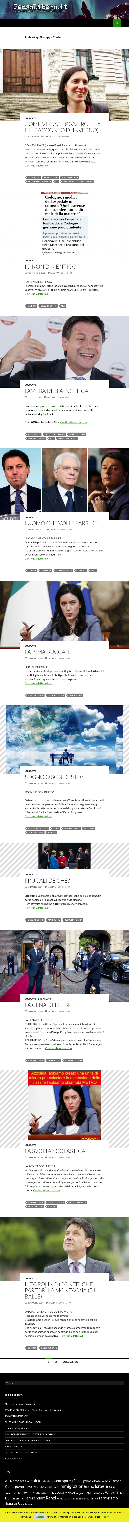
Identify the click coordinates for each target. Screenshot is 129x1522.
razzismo (17, 1498)
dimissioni (46, 570)
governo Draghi (36, 438)
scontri (82, 1499)
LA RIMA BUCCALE (48, 651)
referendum (35, 1498)
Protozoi (56, 405)
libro (20, 1493)
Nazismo (99, 1493)
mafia (30, 1493)
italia (112, 1487)
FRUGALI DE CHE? (47, 880)
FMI (70, 1481)
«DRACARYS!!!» (13, 1446)
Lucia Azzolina (56, 695)
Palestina (114, 1492)
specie (42, 410)
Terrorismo (108, 1498)
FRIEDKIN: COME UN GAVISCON (23, 1422)
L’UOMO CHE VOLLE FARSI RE (61, 523)
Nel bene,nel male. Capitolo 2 (20, 1404)
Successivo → (72, 1361)
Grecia (35, 1486)
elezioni (32, 306)
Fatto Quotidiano (55, 434)
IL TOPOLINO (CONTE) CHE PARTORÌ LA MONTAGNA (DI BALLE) (60, 1290)
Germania (102, 1481)
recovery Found (73, 920)
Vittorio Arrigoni (29, 1504)
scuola (52, 832)
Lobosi (90, 405)
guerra (46, 1486)
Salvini (66, 1499)
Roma (59, 1498)
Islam (92, 1487)
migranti (80, 1493)
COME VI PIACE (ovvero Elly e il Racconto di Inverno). (63, 127)
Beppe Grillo (34, 434)
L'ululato (31, 118)
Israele (101, 1486)
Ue (20, 1503)
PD (56, 181)
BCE (22, 1481)
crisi (44, 1481)
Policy (106, 1516)
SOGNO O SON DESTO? (54, 776)
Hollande (54, 1487)
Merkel (69, 1493)
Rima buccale (75, 695)
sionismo (91, 1498)
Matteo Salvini (57, 1493)
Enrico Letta (50, 177)
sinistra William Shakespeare (77, 181)
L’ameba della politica (56, 390)
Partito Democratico (39, 181)
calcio (36, 1480)
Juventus (10, 1493)
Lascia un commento (60, 136)
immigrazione (72, 1486)
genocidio (90, 1481)
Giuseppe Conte (70, 177)
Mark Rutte (54, 920)
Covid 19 (32, 570)
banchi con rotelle (38, 828)
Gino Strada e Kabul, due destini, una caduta (28, 1440)
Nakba (91, 1493)
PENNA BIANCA (14, 1458)
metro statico (35, 1206)
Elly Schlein (33, 177)
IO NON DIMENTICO (50, 266)
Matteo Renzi (41, 1493)
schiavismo (74, 1499)
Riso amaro (44, 999)
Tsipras (11, 1503)
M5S (63, 306)
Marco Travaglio (67, 438)
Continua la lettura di (38, 165)
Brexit (27, 1481)
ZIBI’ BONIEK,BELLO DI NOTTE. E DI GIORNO (30, 1434)
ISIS (87, 1487)
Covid (56, 828)
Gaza (78, 1480)
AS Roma (12, 1481)
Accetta (40, 1516)
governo (81, 570)
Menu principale (125, 23)
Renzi (93, 570)
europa (62, 1480)
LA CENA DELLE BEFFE (52, 1004)
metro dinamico (77, 1202)
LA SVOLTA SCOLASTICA (55, 1150)
